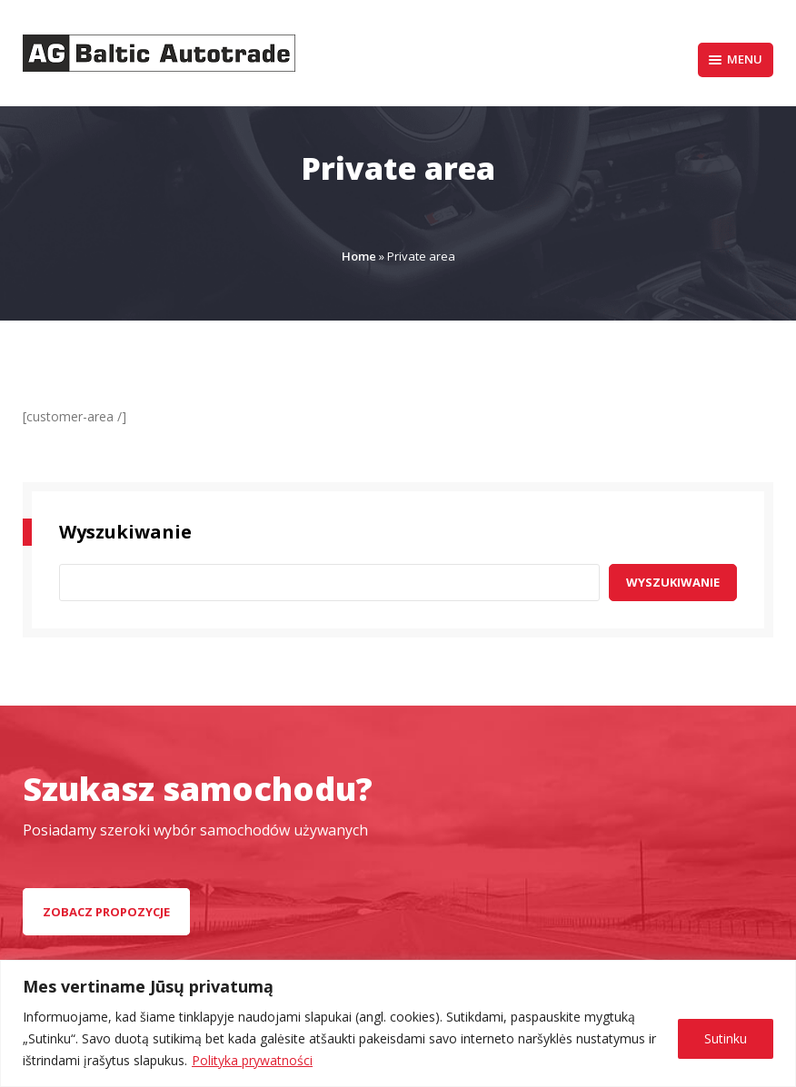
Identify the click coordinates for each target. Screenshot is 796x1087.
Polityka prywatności (252, 1060)
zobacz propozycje (106, 912)
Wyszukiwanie (673, 582)
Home (359, 256)
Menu (735, 59)
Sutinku (725, 1038)
